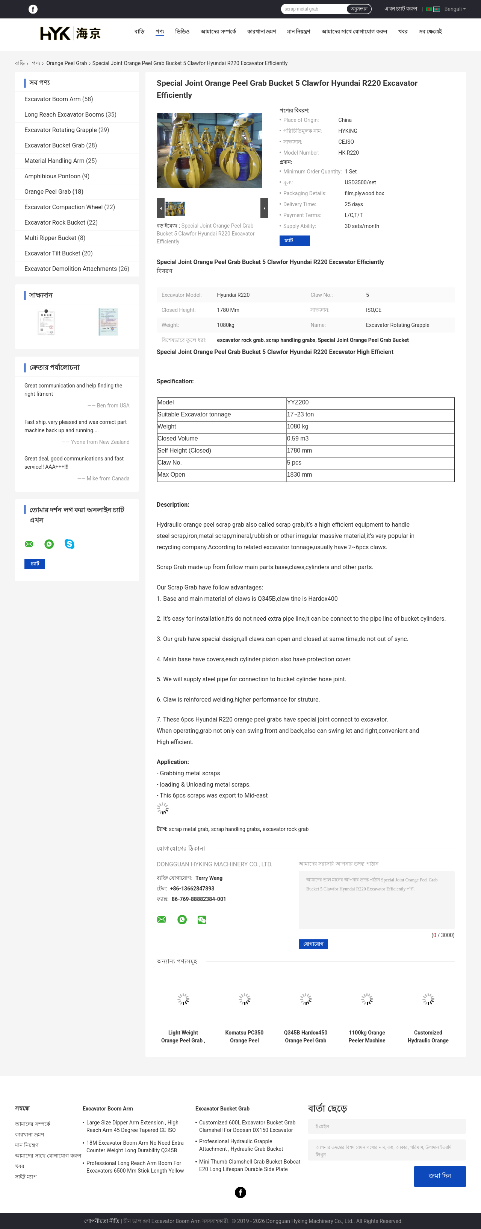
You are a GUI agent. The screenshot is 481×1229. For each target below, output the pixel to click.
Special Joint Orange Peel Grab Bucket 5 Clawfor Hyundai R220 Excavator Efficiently (206, 234)
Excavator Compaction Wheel (63, 207)
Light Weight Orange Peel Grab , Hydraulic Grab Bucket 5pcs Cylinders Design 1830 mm (183, 1037)
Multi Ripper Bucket (50, 238)
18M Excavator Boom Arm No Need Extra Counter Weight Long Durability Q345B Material (135, 1148)
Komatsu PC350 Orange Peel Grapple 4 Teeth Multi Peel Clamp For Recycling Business (244, 1037)
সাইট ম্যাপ (26, 1177)
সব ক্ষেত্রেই (430, 32)
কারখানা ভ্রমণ (261, 32)
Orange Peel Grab (66, 63)
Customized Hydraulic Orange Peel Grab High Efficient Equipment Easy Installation (428, 1037)
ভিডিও (182, 32)
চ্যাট (288, 240)
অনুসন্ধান (359, 9)
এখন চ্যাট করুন (400, 9)
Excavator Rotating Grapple (60, 130)
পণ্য (160, 32)
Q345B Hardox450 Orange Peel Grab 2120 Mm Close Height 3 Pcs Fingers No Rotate (305, 1037)
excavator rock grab (286, 829)
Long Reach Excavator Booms (64, 114)
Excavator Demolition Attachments (70, 268)
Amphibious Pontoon (52, 176)
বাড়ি (139, 32)
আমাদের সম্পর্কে (218, 32)
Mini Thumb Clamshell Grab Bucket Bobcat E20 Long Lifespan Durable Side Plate (250, 1165)
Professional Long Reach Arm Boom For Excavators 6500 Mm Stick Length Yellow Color (135, 1168)
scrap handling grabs (235, 829)
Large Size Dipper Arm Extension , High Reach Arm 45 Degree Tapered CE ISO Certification (132, 1127)
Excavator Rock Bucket (54, 222)
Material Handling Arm (54, 160)
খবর (403, 32)
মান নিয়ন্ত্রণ (298, 32)
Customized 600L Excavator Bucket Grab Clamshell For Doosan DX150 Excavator (247, 1126)
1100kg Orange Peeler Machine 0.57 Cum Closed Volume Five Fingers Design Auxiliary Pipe (367, 1037)
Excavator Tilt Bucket (52, 253)
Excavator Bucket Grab (54, 145)
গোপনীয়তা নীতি (101, 1221)
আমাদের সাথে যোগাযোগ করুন (354, 32)
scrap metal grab (188, 829)
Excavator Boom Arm (52, 99)
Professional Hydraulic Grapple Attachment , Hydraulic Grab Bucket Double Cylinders (241, 1146)
